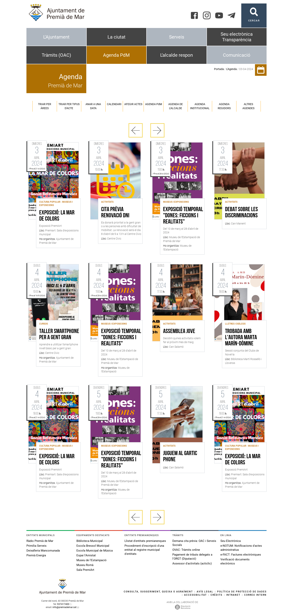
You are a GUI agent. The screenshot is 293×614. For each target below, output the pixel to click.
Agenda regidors (224, 106)
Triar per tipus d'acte (69, 106)
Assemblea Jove (179, 331)
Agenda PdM (116, 55)
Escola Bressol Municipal (92, 545)
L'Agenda (231, 69)
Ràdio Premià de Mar (39, 541)
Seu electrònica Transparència (237, 36)
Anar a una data (93, 106)
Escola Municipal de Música (94, 550)
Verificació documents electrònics (235, 561)
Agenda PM (153, 104)
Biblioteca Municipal (89, 541)
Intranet (233, 595)
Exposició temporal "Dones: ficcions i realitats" (183, 216)
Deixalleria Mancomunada (43, 550)
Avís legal (205, 591)
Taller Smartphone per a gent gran (59, 334)
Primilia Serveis (36, 545)
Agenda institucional (200, 106)
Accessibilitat (195, 595)
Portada (219, 69)
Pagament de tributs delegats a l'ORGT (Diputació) (192, 556)
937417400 (63, 604)
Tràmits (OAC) (56, 55)
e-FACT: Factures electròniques (240, 554)
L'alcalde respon (176, 55)
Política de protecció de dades (242, 591)
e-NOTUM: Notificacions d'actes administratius (241, 548)
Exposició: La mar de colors (57, 216)
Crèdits (216, 595)
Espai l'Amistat (86, 555)
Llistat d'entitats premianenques (145, 541)
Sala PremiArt (85, 570)
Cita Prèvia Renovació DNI (115, 213)
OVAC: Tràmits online (186, 550)
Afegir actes (133, 104)
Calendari (114, 104)
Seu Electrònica (230, 541)
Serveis (176, 37)
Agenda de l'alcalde (175, 106)
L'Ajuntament (56, 37)
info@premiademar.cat (64, 607)
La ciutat (116, 37)
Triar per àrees (44, 106)
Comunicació (236, 55)
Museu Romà (84, 565)
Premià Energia (36, 555)
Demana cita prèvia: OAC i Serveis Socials (194, 543)
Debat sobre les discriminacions (241, 213)
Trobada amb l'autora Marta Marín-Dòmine (241, 337)
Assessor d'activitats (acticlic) (192, 563)
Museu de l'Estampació (91, 560)
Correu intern (255, 595)
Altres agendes (248, 106)
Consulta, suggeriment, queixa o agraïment (158, 591)
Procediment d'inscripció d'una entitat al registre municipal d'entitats (144, 550)
